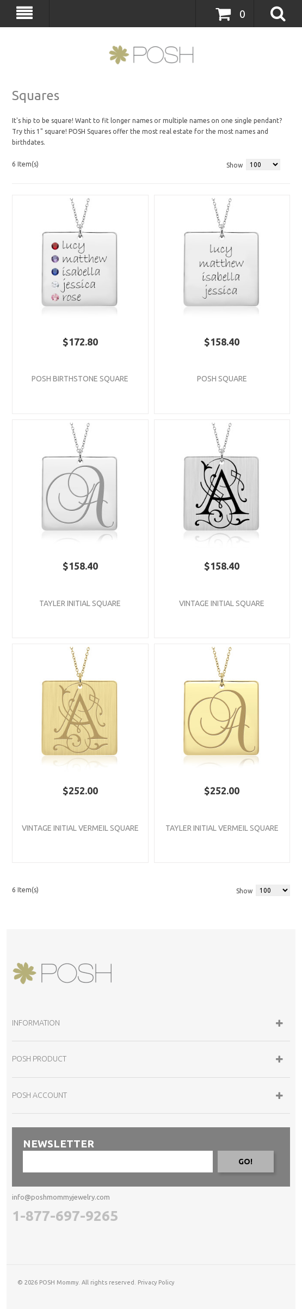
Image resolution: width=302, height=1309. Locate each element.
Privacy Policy (156, 1282)
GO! (245, 1161)
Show (234, 165)
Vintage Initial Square (221, 603)
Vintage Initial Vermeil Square (80, 828)
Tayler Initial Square (80, 603)
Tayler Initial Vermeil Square (222, 828)
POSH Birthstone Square (80, 378)
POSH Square (222, 378)
